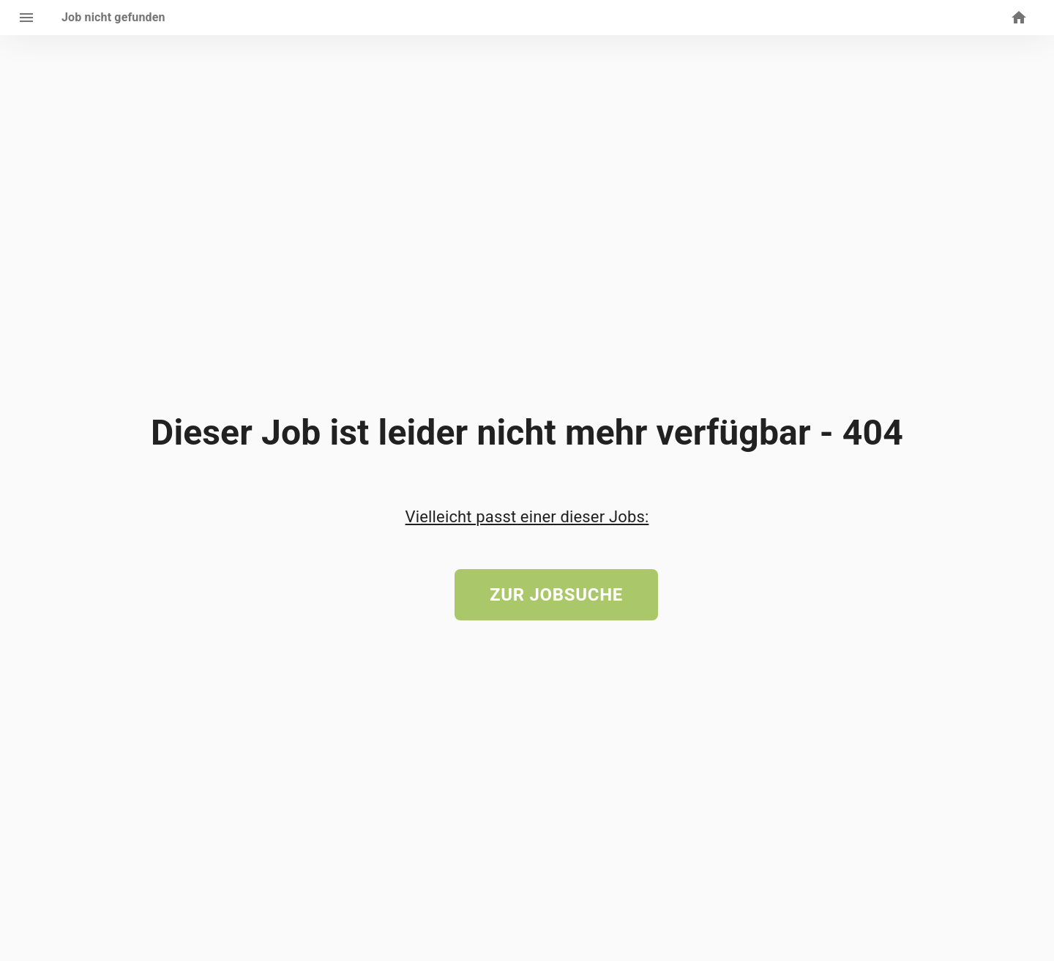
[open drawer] (26, 17)
